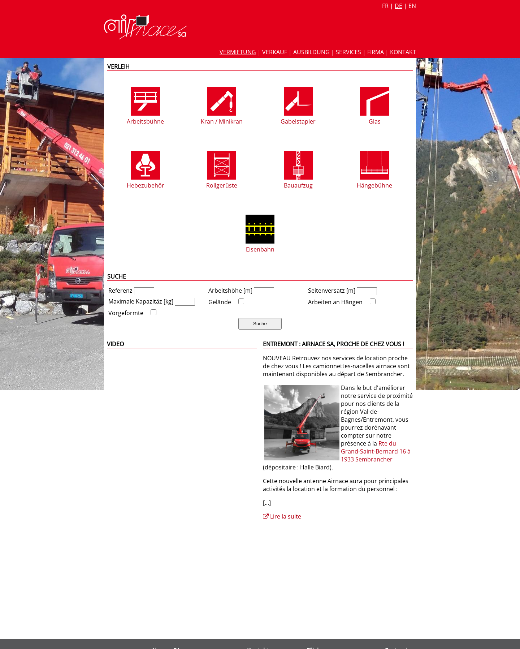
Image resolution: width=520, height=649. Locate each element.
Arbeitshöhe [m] (231, 291)
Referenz (121, 291)
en (412, 6)
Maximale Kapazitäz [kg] (141, 301)
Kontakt (403, 52)
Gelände (219, 302)
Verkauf (274, 52)
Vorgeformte (125, 313)
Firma (375, 52)
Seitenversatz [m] (332, 291)
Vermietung (238, 52)
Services (348, 52)
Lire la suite (282, 516)
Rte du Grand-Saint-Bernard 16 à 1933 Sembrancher (376, 451)
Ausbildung (311, 52)
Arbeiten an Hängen (335, 302)
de (398, 6)
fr (385, 6)
